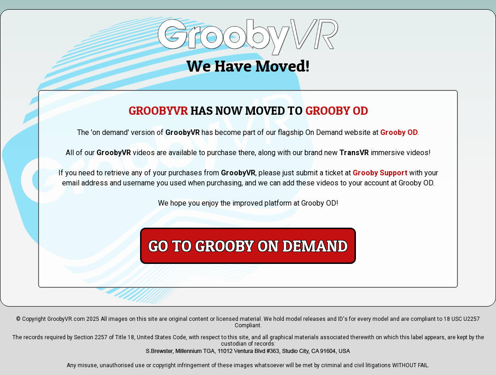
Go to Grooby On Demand (248, 246)
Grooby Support (380, 172)
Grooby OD (399, 132)
